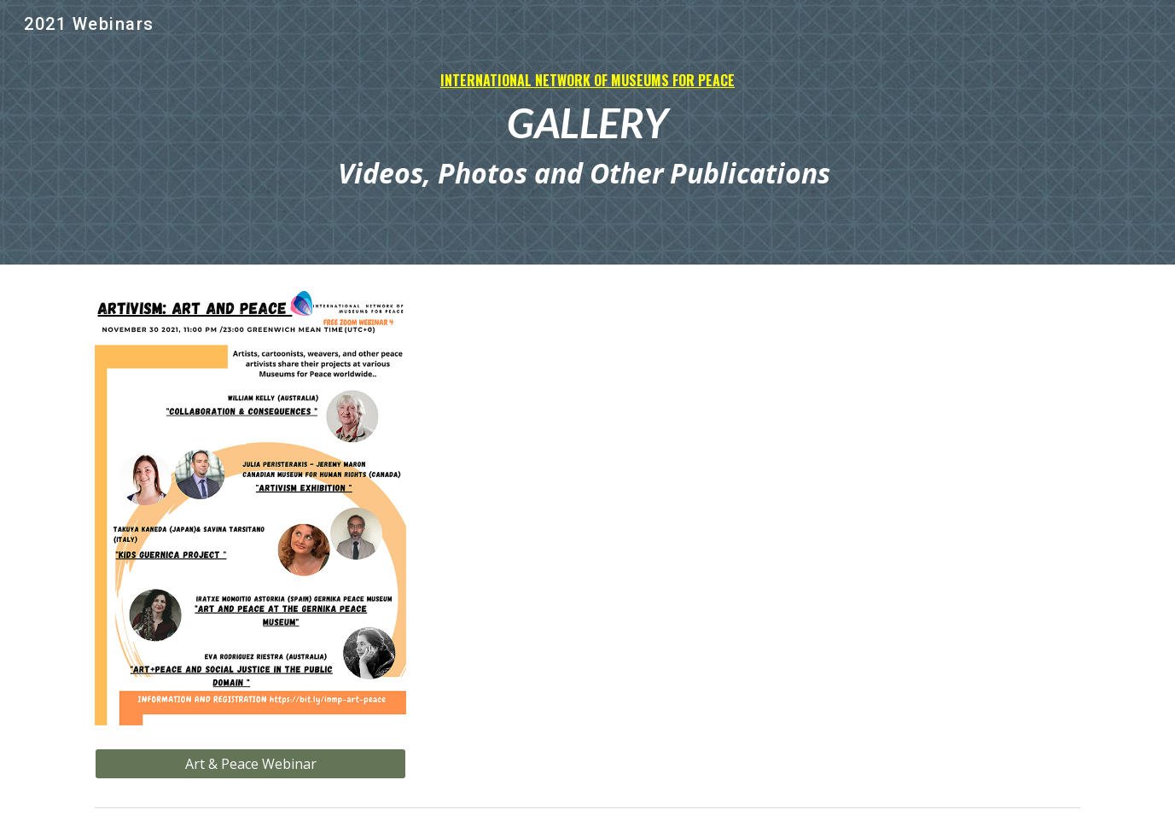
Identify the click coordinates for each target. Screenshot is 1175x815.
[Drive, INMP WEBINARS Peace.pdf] (587, 513)
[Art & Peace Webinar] (250, 764)
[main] (587, 132)
